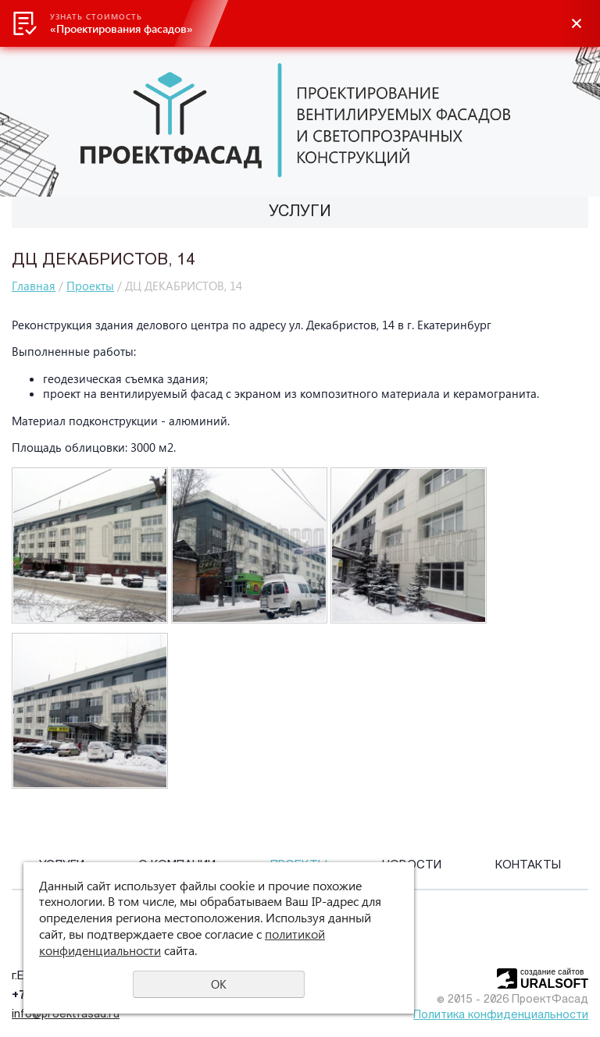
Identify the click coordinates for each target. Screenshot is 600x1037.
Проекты (90, 285)
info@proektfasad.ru (66, 1015)
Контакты (528, 866)
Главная (33, 285)
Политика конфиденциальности (500, 1015)
